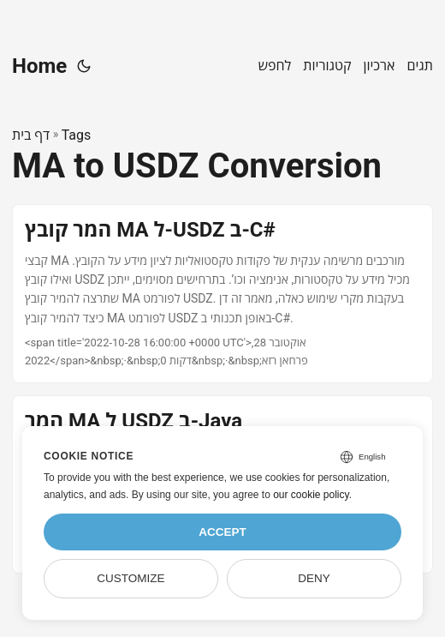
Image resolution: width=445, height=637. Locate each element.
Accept (222, 532)
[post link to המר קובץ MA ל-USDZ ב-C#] (222, 293)
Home (39, 66)
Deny (314, 578)
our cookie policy (311, 495)
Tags (77, 135)
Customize (130, 578)
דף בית (31, 135)
